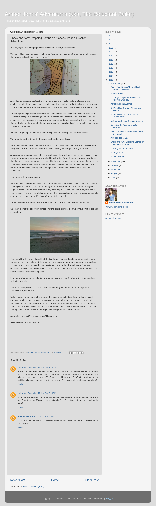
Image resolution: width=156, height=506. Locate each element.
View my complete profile (116, 207)
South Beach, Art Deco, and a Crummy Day (124, 115)
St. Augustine (117, 152)
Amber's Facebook (113, 218)
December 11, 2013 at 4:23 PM (42, 367)
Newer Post (17, 480)
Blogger (109, 498)
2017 (111, 64)
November (116, 161)
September (116, 169)
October (115, 165)
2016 (111, 68)
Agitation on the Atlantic (121, 104)
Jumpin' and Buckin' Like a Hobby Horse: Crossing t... (126, 88)
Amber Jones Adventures (120, 203)
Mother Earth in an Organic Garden (127, 121)
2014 (111, 76)
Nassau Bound (117, 93)
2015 (111, 72)
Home (55, 480)
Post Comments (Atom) (33, 486)
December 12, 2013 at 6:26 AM (42, 393)
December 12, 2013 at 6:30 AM (40, 416)
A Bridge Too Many (119, 138)
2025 (111, 36)
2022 (111, 44)
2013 (111, 80)
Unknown (22, 367)
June (113, 177)
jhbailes (21, 416)
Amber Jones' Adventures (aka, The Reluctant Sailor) (69, 14)
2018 (111, 60)
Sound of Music (118, 156)
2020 (111, 52)
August (114, 173)
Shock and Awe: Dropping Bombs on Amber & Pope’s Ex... (127, 143)
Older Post (92, 480)
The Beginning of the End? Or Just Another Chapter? (126, 98)
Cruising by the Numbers (122, 148)
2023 (111, 40)
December (116, 83)
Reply (20, 384)
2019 (111, 56)
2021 (111, 48)
